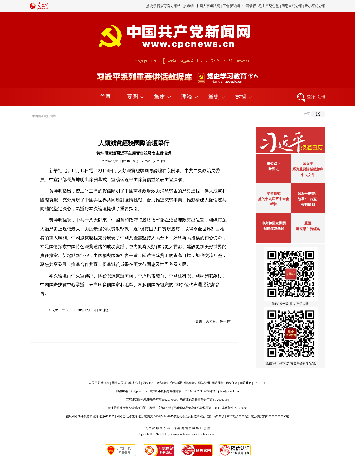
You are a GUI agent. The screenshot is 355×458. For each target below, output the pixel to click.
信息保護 (232, 383)
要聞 (132, 97)
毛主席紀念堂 (268, 6)
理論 (186, 97)
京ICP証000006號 (238, 416)
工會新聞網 (231, 6)
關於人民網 (119, 383)
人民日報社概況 (99, 383)
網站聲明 (204, 383)
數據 (240, 97)
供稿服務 (190, 383)
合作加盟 (176, 383)
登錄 (311, 97)
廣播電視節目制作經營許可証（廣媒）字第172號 (139, 408)
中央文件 (308, 175)
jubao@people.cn (228, 391)
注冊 (321, 97)
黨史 (213, 97)
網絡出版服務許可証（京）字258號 (201, 416)
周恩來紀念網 (292, 6)
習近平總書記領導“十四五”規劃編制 (308, 199)
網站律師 (218, 383)
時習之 (273, 169)
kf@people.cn (139, 391)
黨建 (159, 97)
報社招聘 (134, 383)
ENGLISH (260, 383)
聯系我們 (245, 383)
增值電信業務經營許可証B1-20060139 (204, 399)
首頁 (105, 97)
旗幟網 (188, 6)
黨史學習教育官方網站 (164, 6)
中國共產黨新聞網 (44, 116)
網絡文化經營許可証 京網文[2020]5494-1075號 (147, 416)
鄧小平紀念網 (315, 6)
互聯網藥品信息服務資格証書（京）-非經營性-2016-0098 (210, 408)
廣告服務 (162, 383)
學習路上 (274, 163)
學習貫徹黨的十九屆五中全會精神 (273, 199)
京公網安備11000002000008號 (270, 416)
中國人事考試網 (208, 6)
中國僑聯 (249, 6)
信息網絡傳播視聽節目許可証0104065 (90, 416)
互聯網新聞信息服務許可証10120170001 (152, 399)
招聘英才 (148, 383)
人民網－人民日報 (153, 161)
